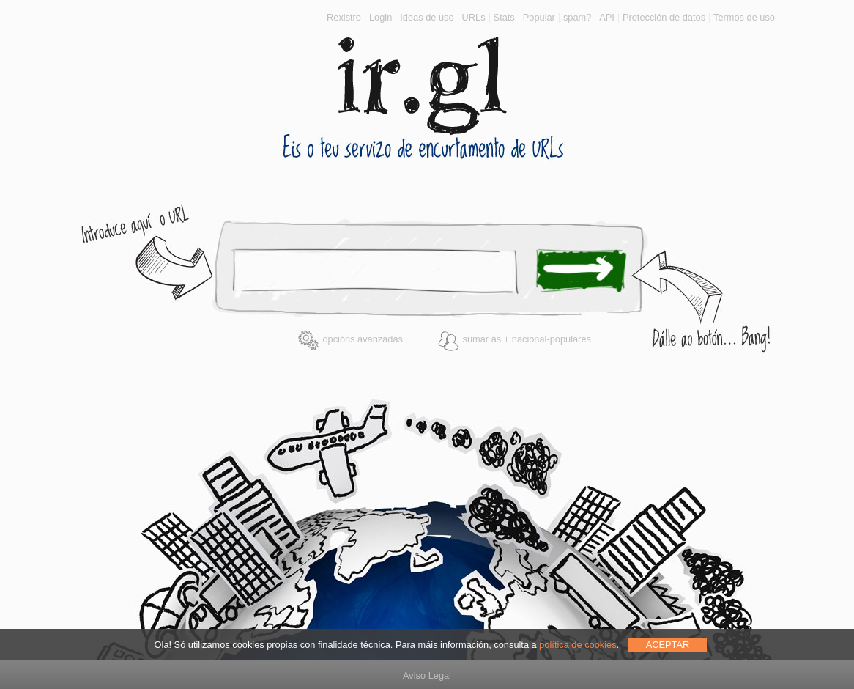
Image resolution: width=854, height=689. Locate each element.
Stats (504, 17)
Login (380, 17)
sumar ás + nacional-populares (514, 339)
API (606, 17)
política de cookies (577, 644)
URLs (474, 17)
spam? (577, 17)
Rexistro (344, 17)
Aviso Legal (427, 675)
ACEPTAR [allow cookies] (668, 644)
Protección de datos (664, 17)
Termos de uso (744, 17)
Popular (539, 17)
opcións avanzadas (350, 339)
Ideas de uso (426, 17)
